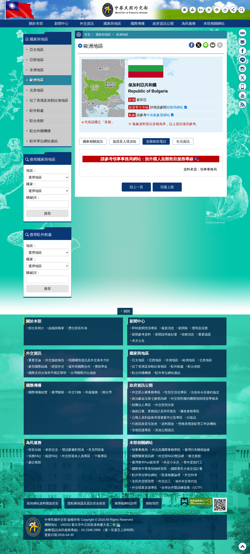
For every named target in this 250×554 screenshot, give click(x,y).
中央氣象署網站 (158, 115)
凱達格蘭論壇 (170, 475)
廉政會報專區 (189, 411)
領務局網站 (174, 107)
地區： (31, 170)
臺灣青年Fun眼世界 (145, 462)
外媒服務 (91, 392)
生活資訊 (183, 141)
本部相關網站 (214, 23)
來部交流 (51, 450)
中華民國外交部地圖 (118, 525)
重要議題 (204, 334)
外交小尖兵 (171, 462)
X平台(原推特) (242, 77)
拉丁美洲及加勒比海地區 (49, 100)
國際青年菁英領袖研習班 (149, 468)
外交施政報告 (54, 360)
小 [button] (225, 10)
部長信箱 (242, 42)
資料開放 (167, 424)
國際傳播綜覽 (37, 392)
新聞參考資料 (141, 334)
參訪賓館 (34, 462)
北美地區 (37, 90)
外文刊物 (74, 392)
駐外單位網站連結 (44, 141)
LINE (242, 59)
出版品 (191, 417)
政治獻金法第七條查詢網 (149, 398)
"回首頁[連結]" (184, 9)
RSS (242, 104)
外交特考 (191, 475)
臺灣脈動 (58, 392)
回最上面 (167, 187)
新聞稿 (183, 328)
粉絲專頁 (242, 50)
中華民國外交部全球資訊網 (125, 10)
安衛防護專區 (141, 430)
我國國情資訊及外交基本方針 (88, 360)
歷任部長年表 (77, 328)
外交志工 (164, 481)
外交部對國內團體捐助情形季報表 (194, 398)
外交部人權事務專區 (146, 392)
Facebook (191, 45)
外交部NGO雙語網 (171, 456)
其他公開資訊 (164, 430)
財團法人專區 (141, 405)
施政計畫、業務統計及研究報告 (154, 411)
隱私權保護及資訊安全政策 (86, 503)
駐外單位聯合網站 (144, 475)
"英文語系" (200, 9)
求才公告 (138, 341)
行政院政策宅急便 (144, 424)
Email (212, 45)
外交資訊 (87, 23)
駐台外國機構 (40, 131)
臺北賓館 (194, 456)
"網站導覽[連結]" (192, 9)
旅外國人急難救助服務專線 (242, 33)
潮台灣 (107, 392)
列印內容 (220, 45)
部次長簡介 (36, 328)
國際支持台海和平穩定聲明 (47, 373)
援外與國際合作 (79, 366)
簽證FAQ (51, 456)
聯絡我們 (152, 503)
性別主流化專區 (176, 392)
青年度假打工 (193, 462)
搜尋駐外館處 (41, 234)
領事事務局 (140, 450)
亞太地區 (37, 50)
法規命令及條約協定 (205, 392)
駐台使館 (37, 121)
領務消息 (187, 334)
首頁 (87, 34)
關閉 (127, 311)
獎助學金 (101, 366)
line (205, 45)
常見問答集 (96, 450)
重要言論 (34, 360)
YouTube (242, 95)
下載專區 (100, 456)
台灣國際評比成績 (83, 373)
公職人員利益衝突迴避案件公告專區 (157, 417)
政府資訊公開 (163, 23)
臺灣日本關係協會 (197, 450)
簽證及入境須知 (124, 141)
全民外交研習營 (143, 481)
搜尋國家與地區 (42, 159)
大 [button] (209, 10)
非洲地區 (37, 70)
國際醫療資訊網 (143, 456)
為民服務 (189, 23)
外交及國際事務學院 (166, 450)
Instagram (242, 68)
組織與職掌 (56, 328)
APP (242, 86)
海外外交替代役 (186, 481)
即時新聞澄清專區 (144, 328)
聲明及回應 (200, 328)
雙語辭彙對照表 (73, 450)
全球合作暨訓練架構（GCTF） (183, 487)
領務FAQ (34, 456)
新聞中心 (61, 23)
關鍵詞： (33, 197)
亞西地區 (37, 60)
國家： (31, 184)
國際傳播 (138, 23)
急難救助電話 (156, 141)
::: (25, 36)
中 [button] (217, 10)
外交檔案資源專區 (144, 487)
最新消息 (167, 328)
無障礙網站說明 (126, 503)
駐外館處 (37, 110)
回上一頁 (136, 187)
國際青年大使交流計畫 (186, 468)
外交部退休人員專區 (76, 456)
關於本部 (36, 23)
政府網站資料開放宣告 (42, 503)
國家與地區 (112, 23)
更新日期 (51, 535)
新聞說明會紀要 (166, 334)
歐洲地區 (37, 80)
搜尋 (241, 9)
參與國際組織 (37, 366)
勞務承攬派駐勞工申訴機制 (197, 424)
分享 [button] (233, 9)
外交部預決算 (164, 405)
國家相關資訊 (93, 141)
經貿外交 (58, 366)
